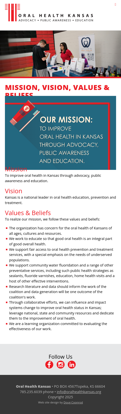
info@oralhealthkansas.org (79, 391)
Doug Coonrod (73, 402)
